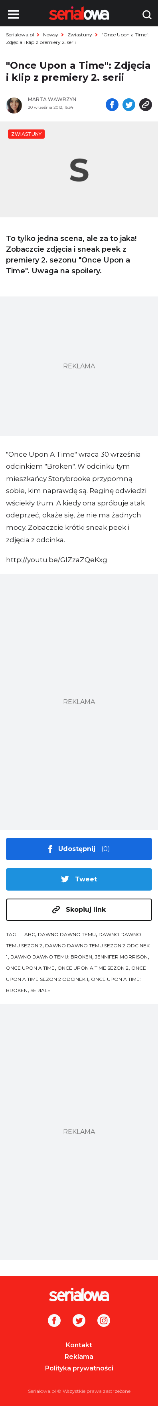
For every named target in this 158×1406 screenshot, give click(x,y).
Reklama (79, 1356)
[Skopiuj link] (145, 105)
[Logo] (79, 1294)
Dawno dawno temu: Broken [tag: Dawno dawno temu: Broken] (51, 957)
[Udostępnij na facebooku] (112, 105)
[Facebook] (54, 1321)
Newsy (50, 35)
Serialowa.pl (20, 35)
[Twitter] (79, 1321)
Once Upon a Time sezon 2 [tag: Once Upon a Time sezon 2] (92, 968)
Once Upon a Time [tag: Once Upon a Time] (30, 968)
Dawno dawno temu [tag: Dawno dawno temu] (67, 934)
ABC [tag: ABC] (29, 934)
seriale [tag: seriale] (40, 990)
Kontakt (79, 1345)
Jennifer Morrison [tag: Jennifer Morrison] (121, 957)
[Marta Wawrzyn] (63, 99)
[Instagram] (103, 1321)
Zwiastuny (79, 35)
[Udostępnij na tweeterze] (128, 105)
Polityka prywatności (79, 1368)
